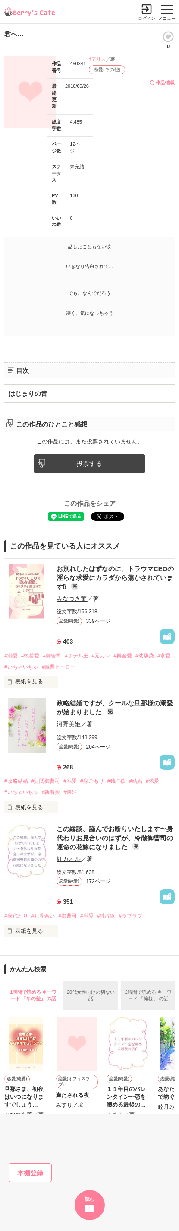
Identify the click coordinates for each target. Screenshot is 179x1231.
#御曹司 (52, 656)
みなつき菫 (72, 598)
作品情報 (165, 82)
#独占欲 (116, 781)
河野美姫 (69, 724)
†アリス (97, 59)
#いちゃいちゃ (21, 667)
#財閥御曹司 (45, 781)
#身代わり (16, 916)
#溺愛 (11, 656)
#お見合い (43, 916)
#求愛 (164, 656)
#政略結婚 (16, 781)
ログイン (146, 18)
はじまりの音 (28, 393)
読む (89, 1199)
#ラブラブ (130, 916)
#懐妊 (70, 792)
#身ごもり (92, 781)
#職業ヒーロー (59, 667)
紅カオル (69, 858)
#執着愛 (30, 656)
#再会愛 (122, 656)
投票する (89, 463)
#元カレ (101, 656)
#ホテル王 (76, 656)
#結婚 (135, 781)
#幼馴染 (144, 656)
